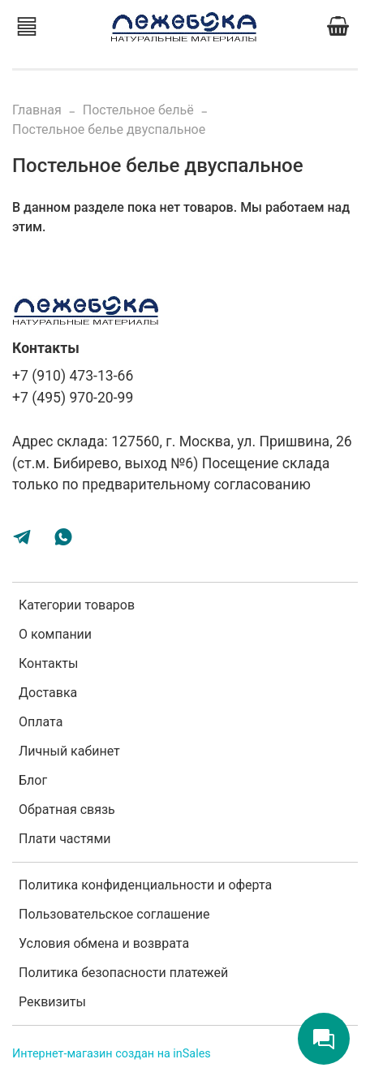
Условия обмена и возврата (104, 943)
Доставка (48, 692)
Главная (37, 110)
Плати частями (65, 838)
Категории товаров (77, 605)
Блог (33, 780)
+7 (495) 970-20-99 (72, 398)
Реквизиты (52, 1002)
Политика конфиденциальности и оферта (145, 885)
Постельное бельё (138, 110)
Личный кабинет (69, 751)
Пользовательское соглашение (114, 914)
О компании (55, 634)
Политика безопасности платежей (123, 972)
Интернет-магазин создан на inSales (111, 1054)
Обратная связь (67, 809)
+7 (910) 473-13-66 (72, 376)
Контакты (48, 663)
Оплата (40, 722)
